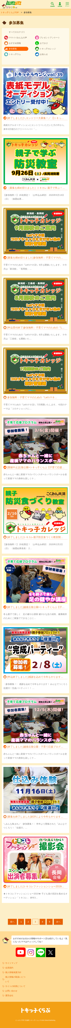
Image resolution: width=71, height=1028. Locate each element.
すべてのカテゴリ (17, 32)
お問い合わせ (11, 991)
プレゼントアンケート (50, 37)
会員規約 (9, 968)
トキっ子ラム (15, 54)
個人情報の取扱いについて (15, 979)
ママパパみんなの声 (18, 37)
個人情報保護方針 (13, 972)
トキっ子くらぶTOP (10, 12)
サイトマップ (11, 963)
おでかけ (44, 43)
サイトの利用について (15, 986)
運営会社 (9, 995)
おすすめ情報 (15, 43)
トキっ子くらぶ (11, 4)
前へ (12, 922)
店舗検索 (52, 4)
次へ (58, 922)
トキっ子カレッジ (48, 49)
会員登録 (60, 4)
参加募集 (13, 49)
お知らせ (44, 54)
